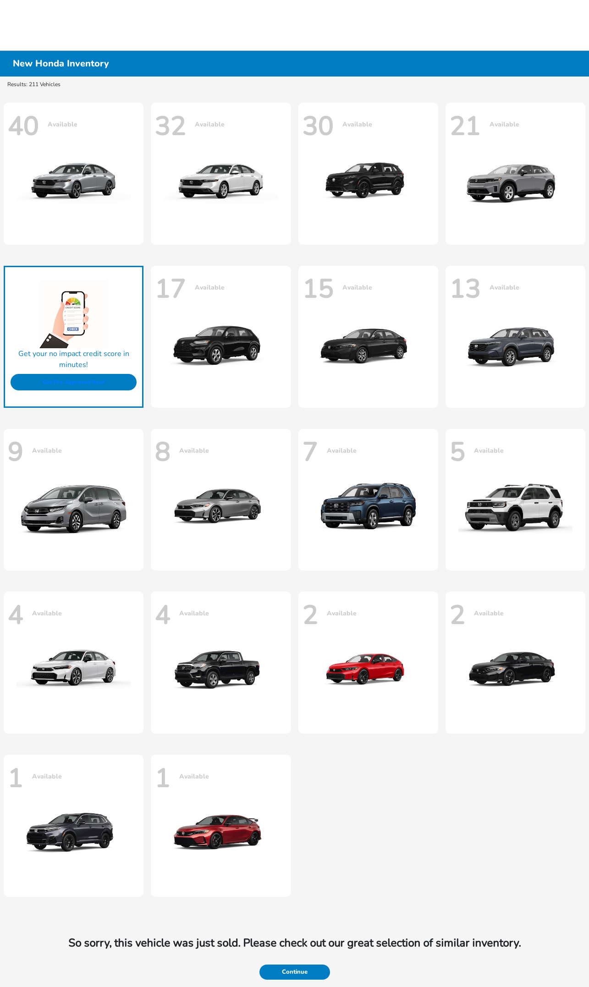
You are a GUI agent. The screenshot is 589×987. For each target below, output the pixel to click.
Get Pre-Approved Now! (74, 382)
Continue (295, 972)
